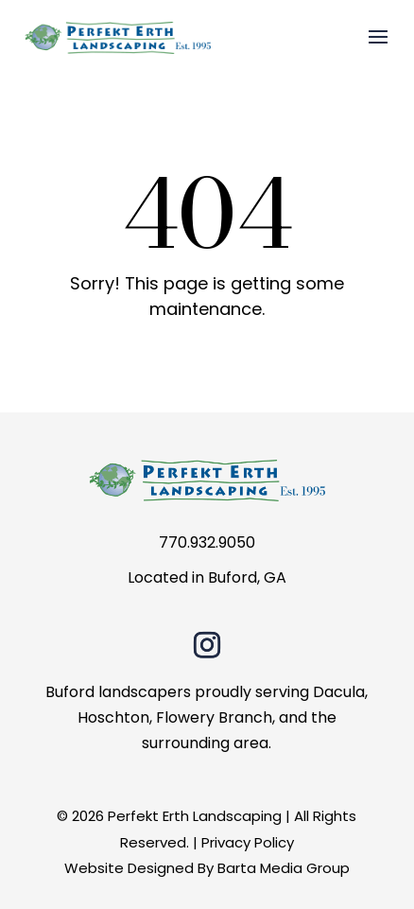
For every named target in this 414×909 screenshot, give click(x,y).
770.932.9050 (207, 542)
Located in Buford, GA (207, 577)
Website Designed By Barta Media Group (207, 868)
